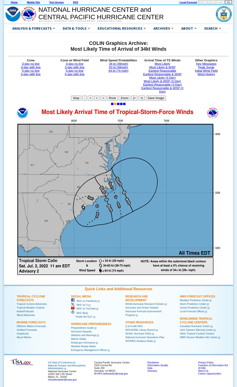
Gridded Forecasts (27, 329)
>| (141, 98)
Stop (76, 98)
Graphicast (23, 333)
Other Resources (139, 322)
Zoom (124, 98)
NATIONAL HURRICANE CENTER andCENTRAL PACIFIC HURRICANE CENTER (101, 13)
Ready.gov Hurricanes (83, 342)
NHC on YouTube (83, 308)
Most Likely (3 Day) (162, 77)
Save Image (156, 98)
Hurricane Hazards (81, 331)
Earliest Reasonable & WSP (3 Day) (162, 89)
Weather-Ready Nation (83, 346)
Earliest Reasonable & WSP (162, 74)
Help (150, 368)
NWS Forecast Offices (197, 296)
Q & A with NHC (134, 326)
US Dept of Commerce (60, 362)
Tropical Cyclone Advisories (32, 304)
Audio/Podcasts (25, 311)
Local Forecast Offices (192, 311)
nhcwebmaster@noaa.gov (62, 379)
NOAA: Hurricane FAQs (138, 333)
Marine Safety (78, 338)
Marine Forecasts (31, 322)
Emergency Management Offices (89, 350)
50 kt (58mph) (118, 67)
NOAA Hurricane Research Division (144, 304)
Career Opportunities (209, 373)
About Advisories (26, 315)
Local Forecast (188, 2)
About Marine (24, 337)
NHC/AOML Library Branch (140, 329)
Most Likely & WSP (162, 67)
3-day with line (31, 67)
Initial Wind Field (206, 70)
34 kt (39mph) (118, 64)
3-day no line (31, 64)
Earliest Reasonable (162, 70)
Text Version (56, 2)
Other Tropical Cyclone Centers (197, 333)
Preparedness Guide (82, 327)
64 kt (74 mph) (118, 70)
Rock (112, 98)
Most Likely (162, 64)
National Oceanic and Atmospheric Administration (80, 21)
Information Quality (157, 365)
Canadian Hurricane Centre (195, 326)
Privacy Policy (205, 362)
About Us (203, 370)
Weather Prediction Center (194, 300)
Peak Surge (206, 67)
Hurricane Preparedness (91, 324)
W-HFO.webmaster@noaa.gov (111, 373)
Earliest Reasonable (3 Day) (162, 84)
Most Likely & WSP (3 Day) (162, 81)
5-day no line (31, 70)
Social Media (81, 296)
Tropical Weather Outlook (30, 307)
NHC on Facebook (84, 301)
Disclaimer (153, 362)
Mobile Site (33, 2)
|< (134, 98)
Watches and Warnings (83, 335)
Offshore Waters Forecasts (31, 326)
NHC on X (79, 304)
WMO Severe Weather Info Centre (199, 337)
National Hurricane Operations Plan (144, 337)
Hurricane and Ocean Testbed (141, 307)
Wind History (206, 74)
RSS (75, 2)
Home (14, 2)
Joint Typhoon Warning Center (196, 329)
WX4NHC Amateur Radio (139, 341)
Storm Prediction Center (193, 304)
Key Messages (206, 64)
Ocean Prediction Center (193, 307)
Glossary (152, 370)
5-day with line (31, 74)
